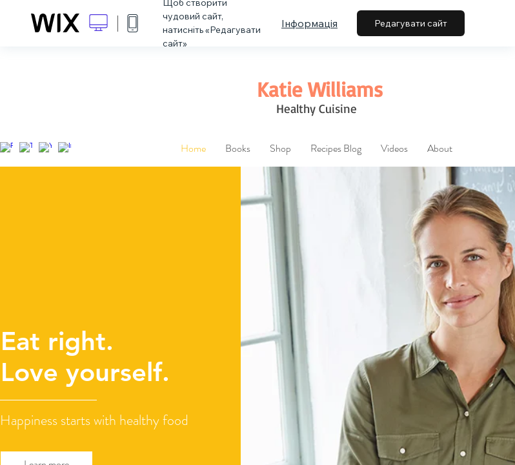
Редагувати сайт (410, 23)
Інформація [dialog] (309, 23)
